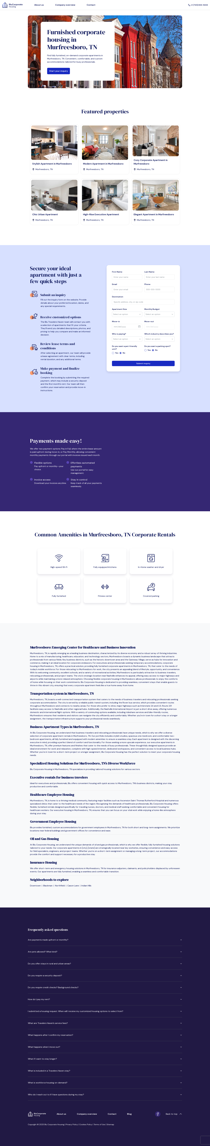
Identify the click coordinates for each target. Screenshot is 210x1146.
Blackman (47, 885)
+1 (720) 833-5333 (198, 5)
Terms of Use (99, 1124)
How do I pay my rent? (105, 999)
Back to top (174, 1114)
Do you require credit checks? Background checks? (105, 987)
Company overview (65, 4)
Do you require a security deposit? (105, 975)
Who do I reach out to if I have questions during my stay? (105, 1094)
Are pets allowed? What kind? (105, 951)
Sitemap (110, 1124)
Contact (91, 4)
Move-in (116, 321)
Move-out (149, 321)
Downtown (35, 885)
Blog (129, 1114)
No (124, 353)
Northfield (60, 885)
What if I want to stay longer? (105, 1058)
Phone (147, 284)
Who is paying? (119, 334)
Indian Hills (86, 885)
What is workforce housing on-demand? (105, 1082)
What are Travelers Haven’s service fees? (105, 1023)
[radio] (113, 353)
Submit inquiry (143, 363)
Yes (116, 353)
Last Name (149, 272)
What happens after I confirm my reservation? (105, 1035)
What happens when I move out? (105, 1047)
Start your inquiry (58, 71)
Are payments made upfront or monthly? (105, 939)
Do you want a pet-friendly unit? (124, 347)
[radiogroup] (127, 353)
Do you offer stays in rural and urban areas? (105, 963)
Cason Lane (73, 885)
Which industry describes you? (159, 334)
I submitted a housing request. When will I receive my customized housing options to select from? (105, 1011)
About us (39, 4)
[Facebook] (157, 1114)
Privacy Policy (72, 1124)
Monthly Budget (152, 309)
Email (114, 284)
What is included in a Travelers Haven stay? (105, 1070)
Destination (117, 296)
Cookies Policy (85, 1124)
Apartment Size (119, 309)
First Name (117, 272)
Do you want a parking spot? (157, 346)
